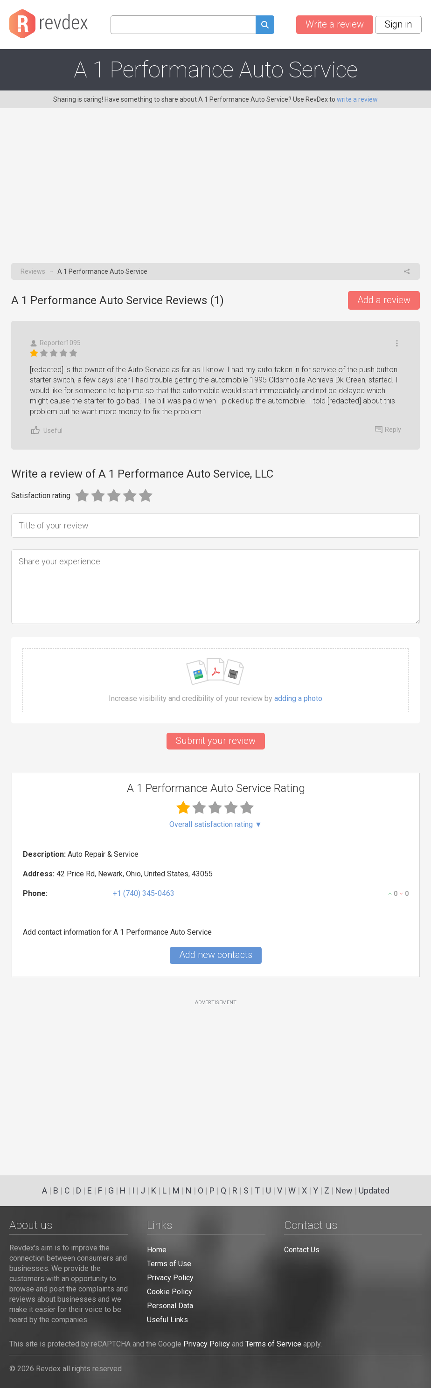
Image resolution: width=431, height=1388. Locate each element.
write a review (357, 99)
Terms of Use (169, 1263)
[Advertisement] (215, 193)
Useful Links (167, 1319)
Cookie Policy (169, 1291)
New (344, 1190)
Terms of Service (273, 1343)
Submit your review (216, 740)
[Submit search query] (265, 25)
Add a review (383, 299)
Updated (374, 1190)
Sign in (398, 24)
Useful (46, 430)
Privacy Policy (170, 1277)
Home (157, 1249)
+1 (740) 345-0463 (143, 893)
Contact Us (302, 1249)
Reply (388, 429)
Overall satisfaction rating (215, 824)
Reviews (33, 271)
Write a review (335, 24)
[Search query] (183, 24)
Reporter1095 (55, 343)
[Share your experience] (215, 586)
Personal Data (170, 1305)
